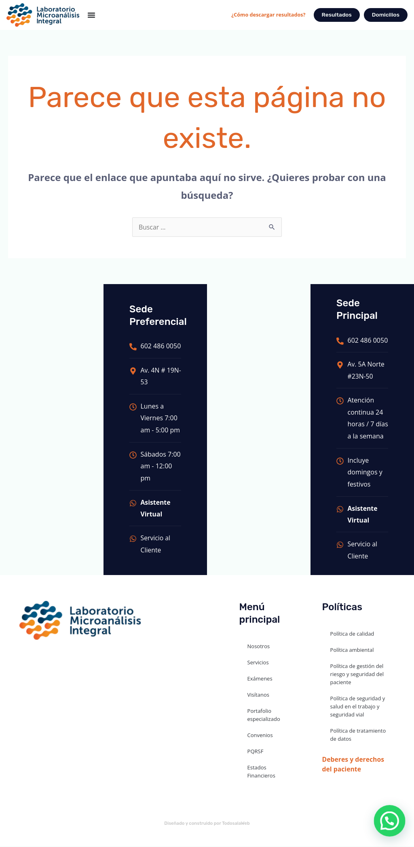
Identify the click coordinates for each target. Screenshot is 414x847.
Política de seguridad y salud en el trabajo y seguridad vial (357, 707)
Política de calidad (352, 634)
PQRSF (255, 752)
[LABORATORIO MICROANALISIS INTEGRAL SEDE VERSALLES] (258, 387)
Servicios (258, 663)
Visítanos (258, 696)
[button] (390, 820)
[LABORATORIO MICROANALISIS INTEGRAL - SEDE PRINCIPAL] (52, 387)
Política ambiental (352, 651)
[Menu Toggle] (91, 15)
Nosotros (258, 647)
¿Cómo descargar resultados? (266, 14)
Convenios (260, 736)
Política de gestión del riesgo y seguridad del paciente (357, 675)
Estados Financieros (261, 772)
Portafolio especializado (263, 716)
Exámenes (259, 679)
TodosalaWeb (236, 824)
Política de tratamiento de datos (358, 736)
